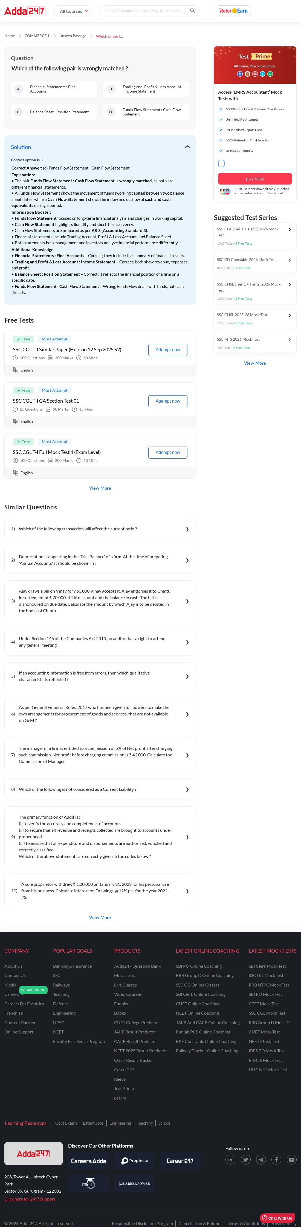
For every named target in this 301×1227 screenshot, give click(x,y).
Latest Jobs (93, 1123)
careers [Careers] (11, 994)
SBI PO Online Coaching (199, 965)
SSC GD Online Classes (197, 984)
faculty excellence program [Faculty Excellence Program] (79, 1041)
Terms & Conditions (246, 1223)
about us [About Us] (13, 965)
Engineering (120, 1123)
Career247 (124, 1069)
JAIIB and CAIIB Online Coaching (208, 1022)
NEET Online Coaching (197, 1012)
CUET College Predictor (136, 1022)
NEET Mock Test (264, 1041)
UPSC (58, 1022)
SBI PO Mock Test (265, 994)
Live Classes (125, 984)
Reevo (120, 1079)
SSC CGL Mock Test (267, 1012)
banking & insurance (72, 965)
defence (61, 1003)
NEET (58, 1031)
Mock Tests (124, 975)
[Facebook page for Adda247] (276, 1159)
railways (61, 984)
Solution (21, 147)
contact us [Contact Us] (15, 975)
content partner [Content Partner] (20, 1022)
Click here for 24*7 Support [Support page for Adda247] (29, 1198)
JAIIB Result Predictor (135, 1031)
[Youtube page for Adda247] (292, 1159)
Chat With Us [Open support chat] (277, 1218)
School (164, 1123)
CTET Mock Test (264, 1003)
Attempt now (168, 349)
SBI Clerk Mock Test (267, 965)
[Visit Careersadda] (88, 1161)
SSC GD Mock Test (266, 975)
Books (120, 1012)
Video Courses (128, 994)
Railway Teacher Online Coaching (207, 1050)
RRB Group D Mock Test (271, 1022)
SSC (56, 975)
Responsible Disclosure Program (142, 1223)
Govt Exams (66, 1123)
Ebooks (121, 1003)
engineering (64, 1012)
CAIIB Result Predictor (135, 1041)
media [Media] (10, 984)
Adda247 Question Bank (137, 965)
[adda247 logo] (33, 1153)
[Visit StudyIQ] (88, 1183)
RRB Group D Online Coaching (205, 975)
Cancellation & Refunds (200, 1223)
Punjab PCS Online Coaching (203, 1031)
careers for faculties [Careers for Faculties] (24, 1003)
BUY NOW (255, 179)
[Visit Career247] (180, 1161)
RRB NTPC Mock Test (269, 984)
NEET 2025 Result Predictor (140, 1050)
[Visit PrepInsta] (134, 1161)
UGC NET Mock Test (268, 1069)
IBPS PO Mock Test (267, 1050)
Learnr (120, 1097)
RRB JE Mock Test (265, 1060)
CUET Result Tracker (133, 1060)
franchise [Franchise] (13, 1012)
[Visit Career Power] (134, 1183)
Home (9, 36)
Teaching (145, 1123)
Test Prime (124, 1088)
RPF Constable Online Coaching (206, 1041)
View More (100, 488)
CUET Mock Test (264, 1031)
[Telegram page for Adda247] (261, 1159)
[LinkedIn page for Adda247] (230, 1159)
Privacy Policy (283, 1223)
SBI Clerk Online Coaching (200, 994)
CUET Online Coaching (197, 1003)
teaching (61, 994)
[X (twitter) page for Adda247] (246, 1159)
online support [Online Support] (18, 1031)
